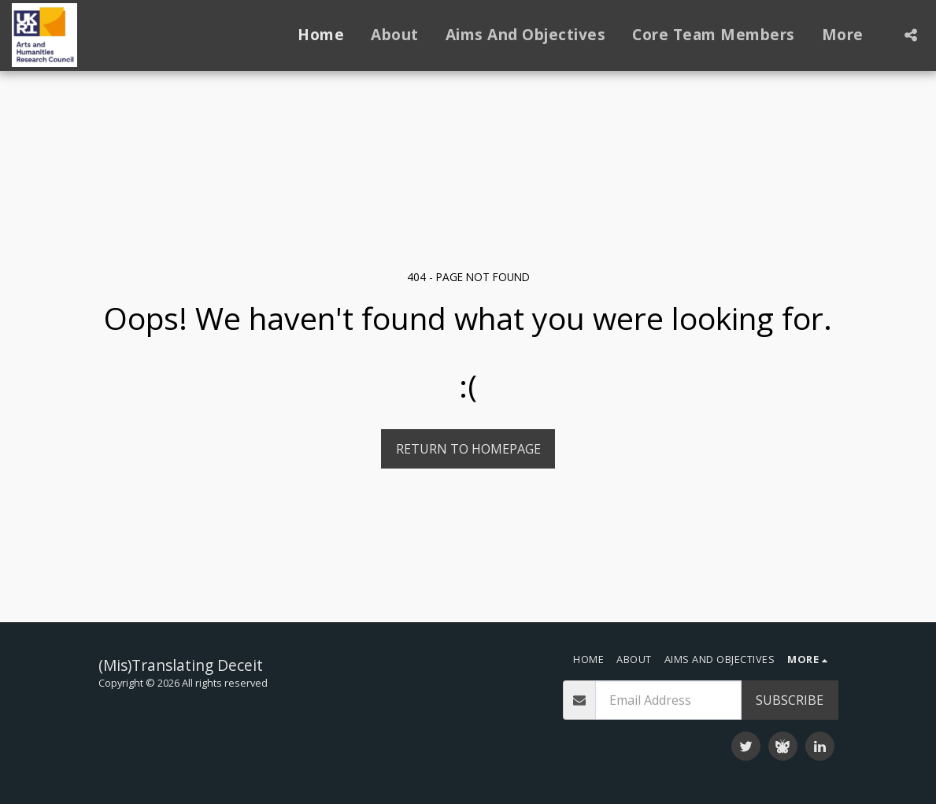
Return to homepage (468, 449)
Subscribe (789, 700)
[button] (910, 35)
